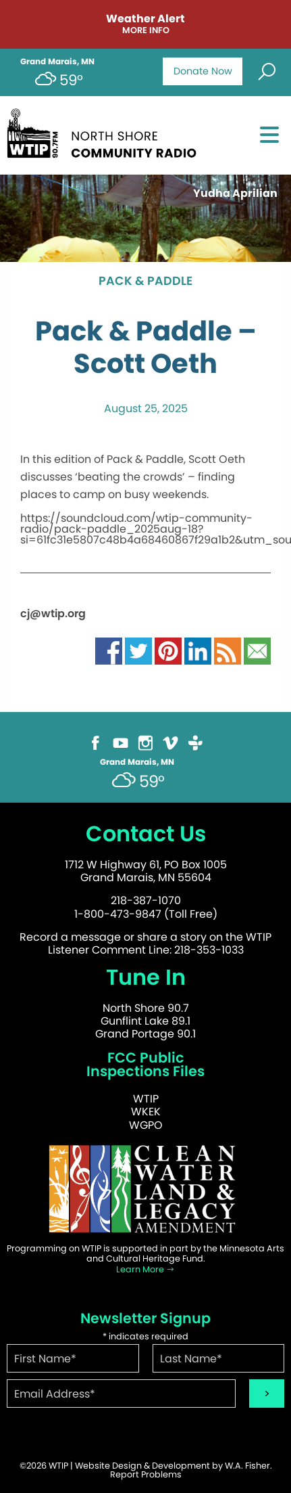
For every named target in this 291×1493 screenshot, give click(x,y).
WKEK (146, 1111)
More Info (145, 30)
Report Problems (146, 1474)
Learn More (145, 1269)
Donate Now (203, 71)
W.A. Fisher (247, 1465)
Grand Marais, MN (57, 62)
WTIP (146, 1099)
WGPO (146, 1125)
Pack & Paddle (145, 281)
